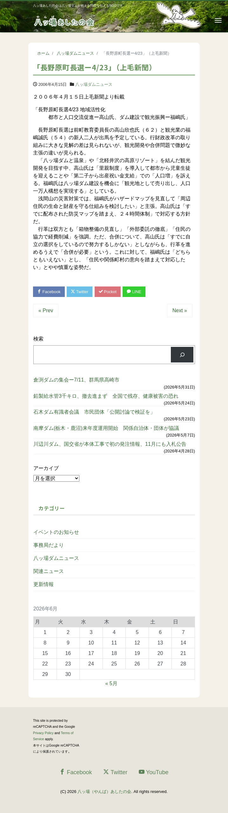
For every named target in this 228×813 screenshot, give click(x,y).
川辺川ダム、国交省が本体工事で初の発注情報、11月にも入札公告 (109, 444)
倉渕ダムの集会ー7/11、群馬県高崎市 (76, 379)
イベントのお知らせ (56, 532)
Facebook (49, 291)
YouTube (154, 772)
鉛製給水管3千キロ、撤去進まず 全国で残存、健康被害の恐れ (105, 396)
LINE (134, 291)
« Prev (45, 310)
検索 (38, 338)
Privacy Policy (43, 733)
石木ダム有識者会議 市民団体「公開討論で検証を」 (94, 412)
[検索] (182, 354)
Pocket (108, 291)
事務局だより (48, 545)
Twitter (79, 291)
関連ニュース (48, 571)
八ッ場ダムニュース (93, 84)
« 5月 (111, 683)
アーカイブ (46, 468)
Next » (179, 310)
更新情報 (43, 584)
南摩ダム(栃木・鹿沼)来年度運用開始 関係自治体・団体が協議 (106, 428)
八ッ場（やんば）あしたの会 (104, 791)
